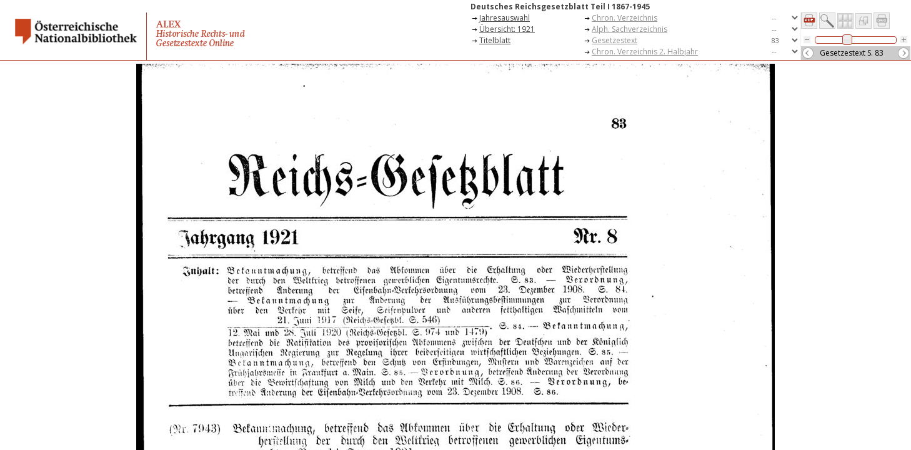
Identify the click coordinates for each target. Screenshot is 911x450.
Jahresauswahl (504, 17)
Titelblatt (494, 40)
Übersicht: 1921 (507, 29)
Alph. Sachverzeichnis (629, 29)
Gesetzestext (614, 40)
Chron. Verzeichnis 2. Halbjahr (645, 51)
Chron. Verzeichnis (624, 17)
